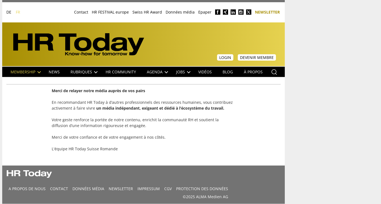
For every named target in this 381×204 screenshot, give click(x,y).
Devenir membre (257, 57)
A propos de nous (27, 188)
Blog (228, 71)
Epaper (205, 12)
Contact (81, 12)
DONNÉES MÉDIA (88, 188)
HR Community (121, 71)
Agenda (157, 71)
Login (225, 57)
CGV (168, 188)
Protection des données (202, 188)
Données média (180, 12)
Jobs (183, 71)
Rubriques (84, 71)
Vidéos (205, 71)
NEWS (54, 71)
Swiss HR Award (147, 12)
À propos (253, 71)
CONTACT (59, 188)
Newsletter (267, 11)
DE (8, 12)
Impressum (148, 188)
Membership (26, 71)
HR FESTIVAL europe (110, 12)
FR (18, 12)
